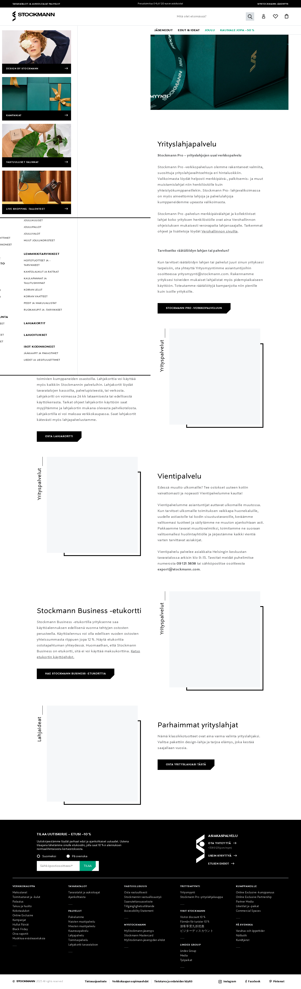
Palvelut (54, 4)
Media (184, 955)
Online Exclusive (23, 915)
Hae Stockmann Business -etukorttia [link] (75, 673)
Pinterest (278, 981)
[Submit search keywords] (250, 16)
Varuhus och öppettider (250, 931)
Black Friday (20, 929)
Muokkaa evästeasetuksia (29, 938)
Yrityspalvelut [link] (39, 152)
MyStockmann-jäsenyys (273, 4)
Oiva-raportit (20, 934)
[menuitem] (47, 30)
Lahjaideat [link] (39, 729)
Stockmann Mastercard (138, 935)
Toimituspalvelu (78, 940)
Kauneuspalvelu (78, 931)
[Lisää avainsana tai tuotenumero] (214, 16)
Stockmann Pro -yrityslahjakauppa (201, 897)
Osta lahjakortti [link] (59, 436)
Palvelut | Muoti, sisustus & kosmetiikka (50, 113)
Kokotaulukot (21, 911)
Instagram (229, 981)
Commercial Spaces (248, 911)
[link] (140, 30)
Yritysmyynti (86, 113)
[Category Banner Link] (150, 72)
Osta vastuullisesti (135, 892)
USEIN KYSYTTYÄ (219, 855)
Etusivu (17, 113)
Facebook (254, 981)
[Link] (263, 17)
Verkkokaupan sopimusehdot (130, 981)
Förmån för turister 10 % (194, 921)
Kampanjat (19, 920)
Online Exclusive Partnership (254, 897)
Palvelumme (76, 917)
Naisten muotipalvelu (81, 921)
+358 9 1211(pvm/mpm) (220, 848)
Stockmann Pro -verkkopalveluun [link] (194, 308)
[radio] (46, 856)
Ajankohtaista (77, 897)
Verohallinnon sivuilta (220, 232)
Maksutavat (20, 892)
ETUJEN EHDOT (218, 864)
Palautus (18, 901)
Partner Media (245, 901)
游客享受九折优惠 (192, 926)
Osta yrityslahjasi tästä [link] (186, 764)
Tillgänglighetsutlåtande (139, 906)
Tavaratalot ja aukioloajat (31, 4)
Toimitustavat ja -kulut (26, 897)
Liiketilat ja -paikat (247, 906)
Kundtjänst (242, 940)
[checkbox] (88, 857)
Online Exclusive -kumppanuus (255, 892)
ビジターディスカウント (196, 931)
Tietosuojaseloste (96, 981)
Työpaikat (186, 960)
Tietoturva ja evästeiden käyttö (173, 981)
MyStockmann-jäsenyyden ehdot (144, 940)
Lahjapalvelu (76, 935)
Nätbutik (241, 935)
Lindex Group (188, 951)
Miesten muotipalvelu (81, 926)
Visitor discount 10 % (192, 917)
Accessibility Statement (138, 911)
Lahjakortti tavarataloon (83, 944)
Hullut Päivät (21, 924)
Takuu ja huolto (22, 906)
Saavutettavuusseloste (138, 901)
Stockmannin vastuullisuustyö (142, 897)
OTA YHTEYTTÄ (219, 843)
